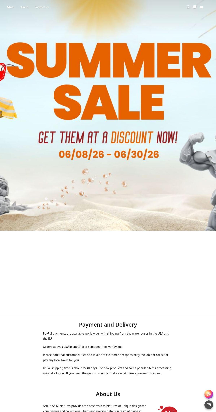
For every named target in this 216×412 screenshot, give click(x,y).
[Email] (208, 404)
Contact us (42, 7)
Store (10, 7)
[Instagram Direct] (208, 394)
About (25, 7)
